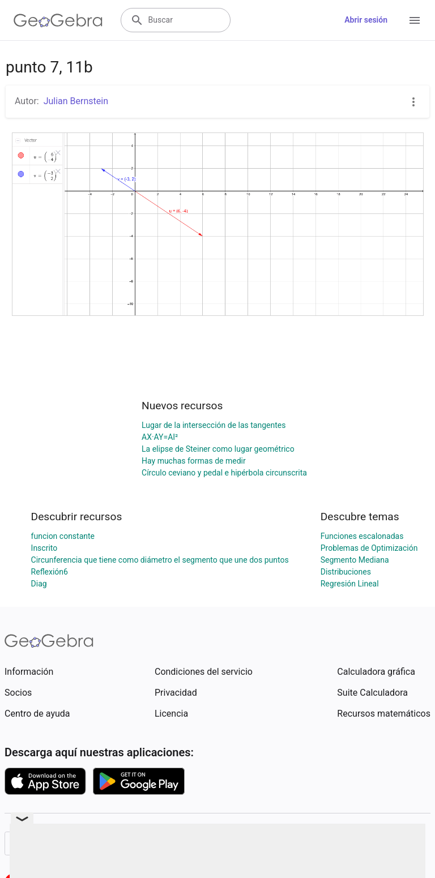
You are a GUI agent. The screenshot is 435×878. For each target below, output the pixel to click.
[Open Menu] (414, 20)
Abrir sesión (365, 19)
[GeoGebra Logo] (58, 20)
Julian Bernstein (76, 101)
